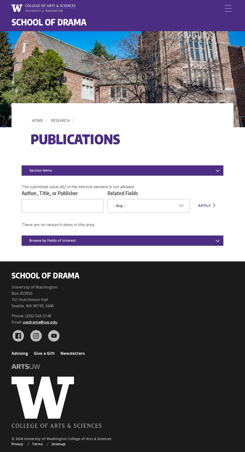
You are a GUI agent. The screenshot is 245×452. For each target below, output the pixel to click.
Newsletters (73, 353)
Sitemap (58, 444)
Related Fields (123, 193)
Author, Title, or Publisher (50, 193)
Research (60, 120)
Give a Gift (44, 353)
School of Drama (49, 22)
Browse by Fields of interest (52, 240)
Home (37, 120)
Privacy (17, 444)
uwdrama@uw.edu (40, 322)
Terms (37, 444)
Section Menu (40, 170)
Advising (20, 353)
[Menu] (228, 8)
